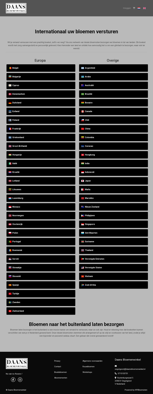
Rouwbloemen (89, 366)
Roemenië (15, 250)
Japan (86, 181)
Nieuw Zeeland (90, 207)
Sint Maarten (89, 233)
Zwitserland (16, 311)
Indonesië (87, 172)
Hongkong (88, 155)
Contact (57, 366)
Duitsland (15, 102)
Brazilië (86, 94)
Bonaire (86, 102)
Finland (14, 120)
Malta (85, 189)
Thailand (87, 250)
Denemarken (17, 94)
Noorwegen (16, 215)
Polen (13, 233)
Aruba (86, 76)
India (85, 163)
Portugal (15, 241)
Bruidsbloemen (60, 372)
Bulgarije (15, 76)
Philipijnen (88, 215)
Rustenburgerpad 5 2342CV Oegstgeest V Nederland (124, 381)
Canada (86, 111)
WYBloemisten (141, 390)
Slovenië (15, 276)
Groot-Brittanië (18, 146)
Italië (13, 163)
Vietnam (87, 276)
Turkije (14, 293)
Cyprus (14, 85)
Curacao (87, 146)
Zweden (14, 302)
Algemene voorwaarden (92, 361)
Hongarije (15, 155)
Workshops (87, 372)
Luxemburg (16, 198)
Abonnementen (60, 378)
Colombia (87, 137)
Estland (14, 111)
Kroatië (14, 172)
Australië (87, 85)
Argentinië (88, 68)
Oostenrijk (16, 224)
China (85, 129)
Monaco (14, 207)
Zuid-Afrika (88, 285)
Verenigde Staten (91, 267)
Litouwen (15, 189)
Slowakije (15, 267)
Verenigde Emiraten (92, 259)
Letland (14, 181)
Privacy (57, 361)
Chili (85, 120)
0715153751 (121, 373)
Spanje (14, 285)
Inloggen (127, 8)
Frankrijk (15, 129)
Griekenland (16, 137)
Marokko (87, 198)
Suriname (87, 241)
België (13, 68)
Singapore (88, 224)
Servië (14, 259)
